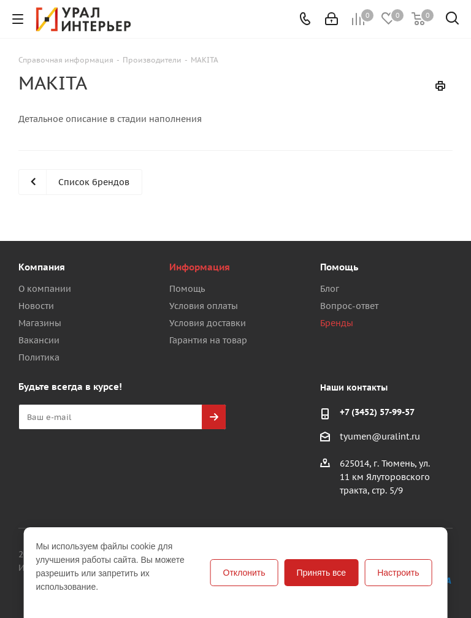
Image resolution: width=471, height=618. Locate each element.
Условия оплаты (203, 305)
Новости (36, 305)
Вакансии (38, 340)
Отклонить (244, 573)
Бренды (336, 323)
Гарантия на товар (208, 340)
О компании (44, 288)
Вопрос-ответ (349, 305)
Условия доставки (207, 323)
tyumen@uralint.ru (380, 436)
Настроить (398, 573)
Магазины (39, 323)
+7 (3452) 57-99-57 (377, 412)
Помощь (187, 288)
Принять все (322, 573)
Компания (41, 267)
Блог (329, 288)
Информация (199, 267)
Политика (38, 357)
